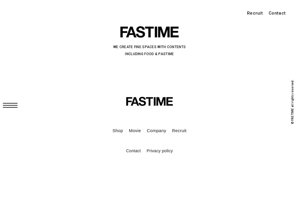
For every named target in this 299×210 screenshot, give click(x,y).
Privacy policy (160, 150)
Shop (117, 130)
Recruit (255, 13)
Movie (135, 130)
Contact (277, 13)
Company (156, 130)
